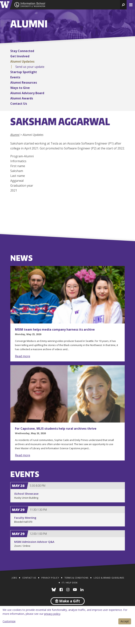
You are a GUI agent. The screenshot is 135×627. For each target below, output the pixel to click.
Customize (9, 621)
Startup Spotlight (23, 72)
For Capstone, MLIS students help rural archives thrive (55, 428)
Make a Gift (67, 601)
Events (15, 77)
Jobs (14, 577)
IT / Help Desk (70, 582)
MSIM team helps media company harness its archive (55, 329)
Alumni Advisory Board (27, 93)
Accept (125, 621)
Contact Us (18, 103)
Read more (22, 356)
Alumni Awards (21, 98)
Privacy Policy (50, 577)
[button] (123, 4)
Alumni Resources (23, 82)
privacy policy (52, 614)
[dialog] (67, 616)
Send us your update (29, 67)
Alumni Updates (22, 61)
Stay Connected (22, 51)
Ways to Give (20, 88)
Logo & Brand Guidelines (109, 577)
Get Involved (19, 56)
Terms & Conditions (76, 577)
